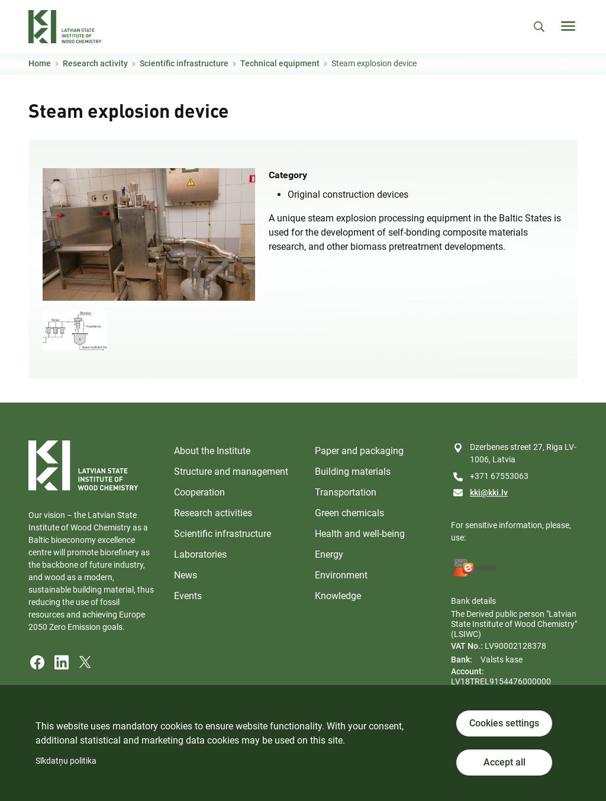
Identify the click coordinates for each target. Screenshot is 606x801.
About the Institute (212, 450)
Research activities (213, 513)
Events (188, 595)
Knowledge (338, 595)
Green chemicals (349, 513)
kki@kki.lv (489, 492)
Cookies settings (504, 723)
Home (39, 63)
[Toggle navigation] (568, 26)
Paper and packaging (359, 450)
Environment (341, 575)
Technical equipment (280, 63)
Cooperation (199, 492)
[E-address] (474, 568)
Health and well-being (360, 533)
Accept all (504, 762)
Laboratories (200, 554)
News (185, 575)
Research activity (95, 63)
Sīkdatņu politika (66, 760)
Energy (329, 554)
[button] (149, 233)
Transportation (345, 492)
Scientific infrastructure (184, 63)
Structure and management (231, 471)
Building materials (353, 471)
